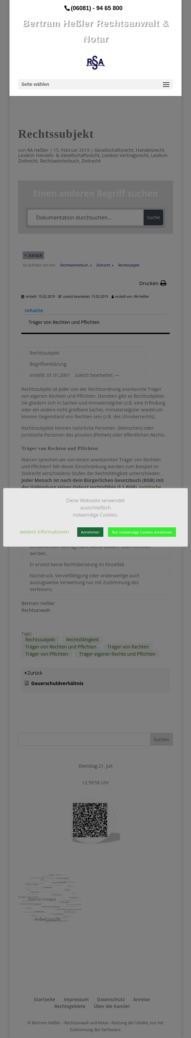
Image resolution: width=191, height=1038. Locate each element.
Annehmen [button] (90, 532)
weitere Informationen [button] (44, 531)
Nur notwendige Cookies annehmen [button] (142, 532)
